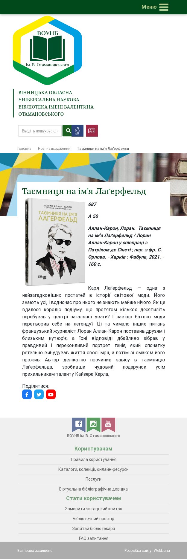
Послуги (93, 479)
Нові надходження (54, 148)
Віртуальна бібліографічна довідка (93, 489)
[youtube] (108, 424)
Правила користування (93, 459)
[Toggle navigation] (156, 7)
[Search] (40, 131)
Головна (24, 148)
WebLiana (162, 550)
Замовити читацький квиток (93, 508)
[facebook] (79, 424)
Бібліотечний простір (93, 518)
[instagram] (93, 424)
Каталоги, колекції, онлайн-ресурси (93, 469)
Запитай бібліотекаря (93, 528)
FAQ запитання (93, 538)
